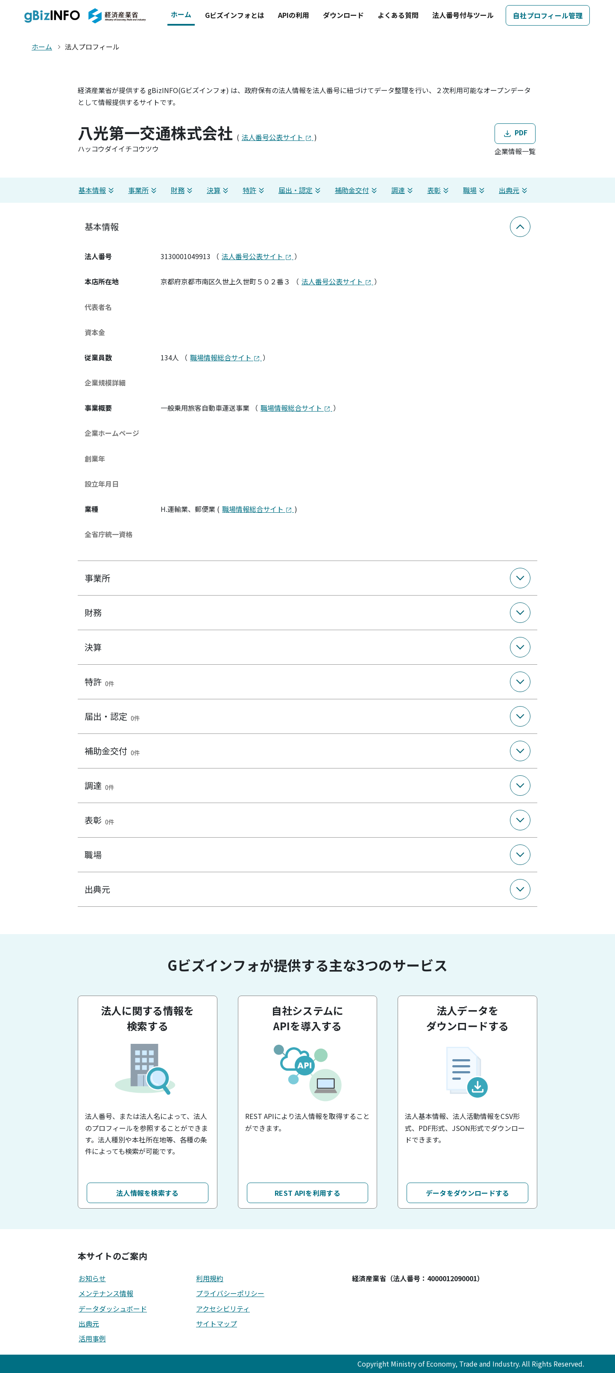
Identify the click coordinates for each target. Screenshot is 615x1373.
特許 (254, 190)
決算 (219, 190)
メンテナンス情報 (106, 1293)
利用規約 (209, 1278)
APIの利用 (293, 15)
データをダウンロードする (468, 1193)
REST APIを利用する (307, 1193)
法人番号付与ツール (463, 15)
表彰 (439, 190)
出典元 (514, 190)
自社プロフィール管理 (548, 15)
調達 (403, 190)
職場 (475, 190)
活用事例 (92, 1338)
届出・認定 (300, 190)
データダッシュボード (113, 1308)
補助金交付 (357, 190)
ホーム (181, 14)
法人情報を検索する (147, 1193)
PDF (514, 133)
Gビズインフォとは (234, 15)
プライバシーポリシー (230, 1293)
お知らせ (92, 1278)
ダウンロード (343, 15)
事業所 (143, 190)
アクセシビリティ (223, 1308)
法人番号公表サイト (277, 137)
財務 (183, 190)
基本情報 (97, 190)
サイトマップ (216, 1323)
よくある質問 (398, 15)
